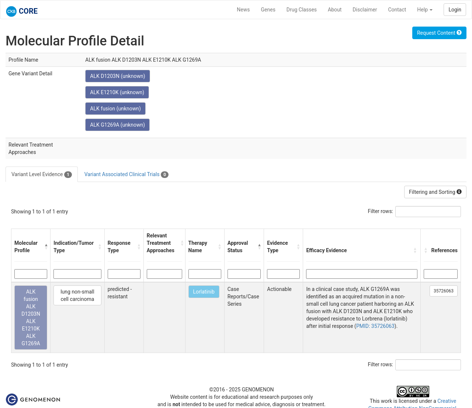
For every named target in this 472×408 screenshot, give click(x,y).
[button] (46, 246)
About (334, 10)
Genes (268, 10)
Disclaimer (365, 10)
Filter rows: (380, 211)
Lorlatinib (204, 292)
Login (454, 10)
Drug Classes (302, 10)
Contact (397, 10)
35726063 (444, 291)
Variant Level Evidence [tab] (41, 174)
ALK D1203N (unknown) (117, 76)
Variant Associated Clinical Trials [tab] (126, 174)
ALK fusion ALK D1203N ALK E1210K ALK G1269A (30, 317)
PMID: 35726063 (375, 326)
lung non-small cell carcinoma (77, 295)
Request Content (439, 33)
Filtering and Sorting (435, 192)
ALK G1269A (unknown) (117, 125)
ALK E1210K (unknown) (117, 92)
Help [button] (425, 10)
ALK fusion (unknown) (115, 109)
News (243, 10)
